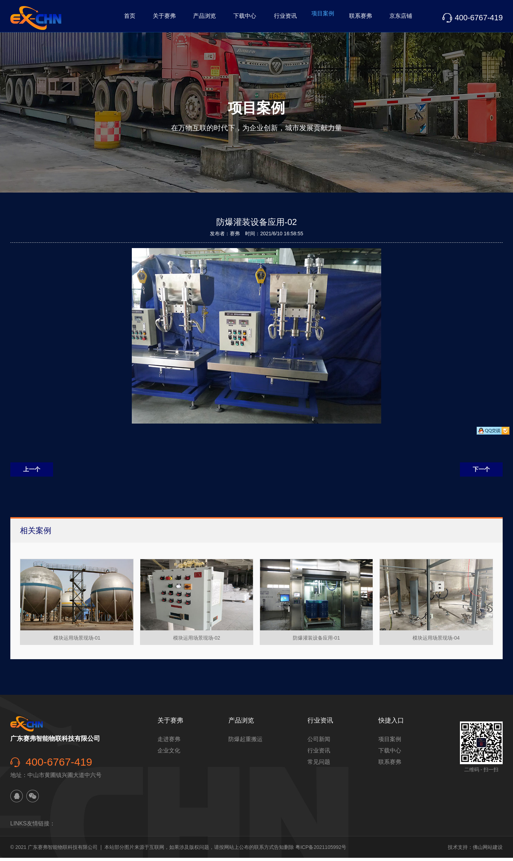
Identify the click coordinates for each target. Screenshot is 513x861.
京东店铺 (397, 18)
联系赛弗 (353, 18)
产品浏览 (176, 18)
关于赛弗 (132, 18)
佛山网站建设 (488, 850)
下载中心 (220, 18)
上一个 (31, 472)
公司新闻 (318, 742)
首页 (94, 18)
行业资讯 (265, 18)
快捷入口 (391, 723)
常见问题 (318, 765)
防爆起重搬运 (245, 742)
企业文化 (168, 754)
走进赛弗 (168, 742)
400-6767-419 (478, 17)
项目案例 (309, 18)
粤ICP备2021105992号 (320, 850)
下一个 (481, 472)
